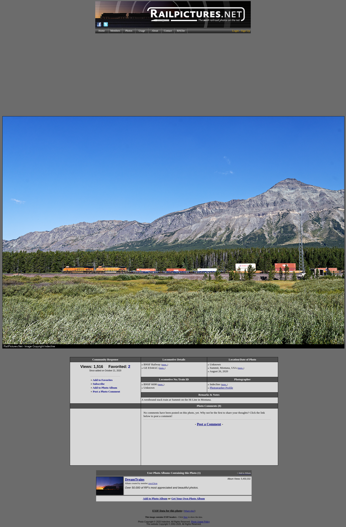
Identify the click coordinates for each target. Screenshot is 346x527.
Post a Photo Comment (106, 391)
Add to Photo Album (105, 387)
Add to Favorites (103, 380)
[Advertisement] (172, 75)
